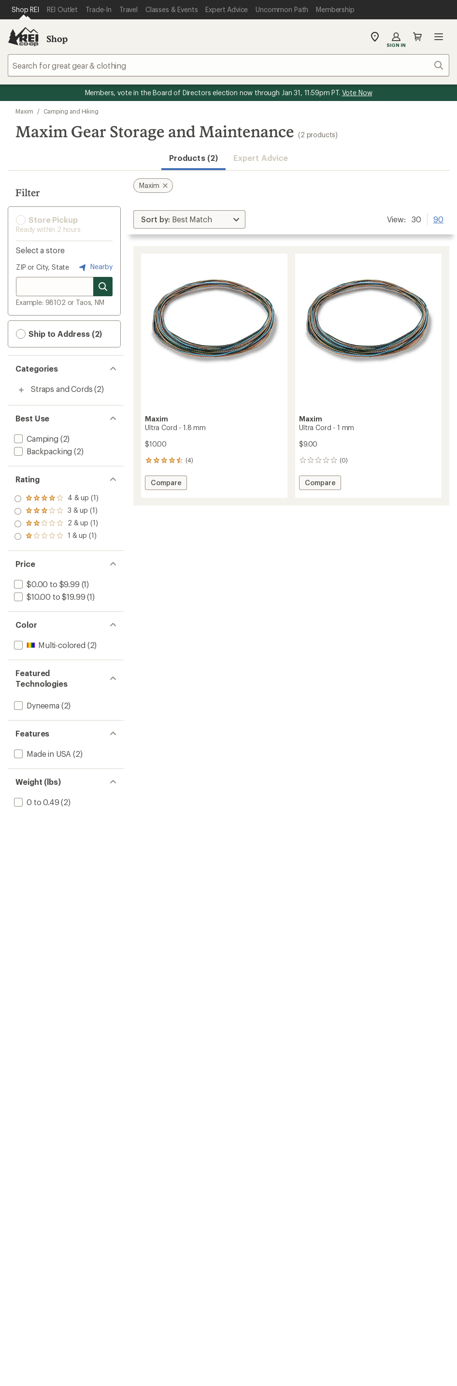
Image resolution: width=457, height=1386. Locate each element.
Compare (165, 484)
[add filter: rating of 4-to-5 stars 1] (56, 498)
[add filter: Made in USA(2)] (41, 753)
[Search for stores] (103, 286)
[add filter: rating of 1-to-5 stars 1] (56, 536)
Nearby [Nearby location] (95, 267)
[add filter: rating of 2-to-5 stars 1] (56, 524)
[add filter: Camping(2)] (35, 438)
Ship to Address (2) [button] (59, 334)
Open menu (438, 37)
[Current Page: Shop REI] (25, 9)
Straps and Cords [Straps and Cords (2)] (61, 388)
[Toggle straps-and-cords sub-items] (21, 390)
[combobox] (228, 65)
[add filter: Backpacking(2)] (42, 451)
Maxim (24, 111)
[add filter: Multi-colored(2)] (49, 645)
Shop (57, 38)
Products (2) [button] (193, 157)
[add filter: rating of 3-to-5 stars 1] (56, 511)
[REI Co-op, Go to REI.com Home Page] (23, 36)
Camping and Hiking (71, 111)
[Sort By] (189, 219)
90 (438, 218)
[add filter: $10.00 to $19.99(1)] (48, 596)
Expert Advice (260, 157)
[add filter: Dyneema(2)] (35, 705)
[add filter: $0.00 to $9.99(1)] (46, 584)
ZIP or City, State (42, 267)
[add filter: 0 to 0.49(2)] (35, 802)
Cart (417, 37)
